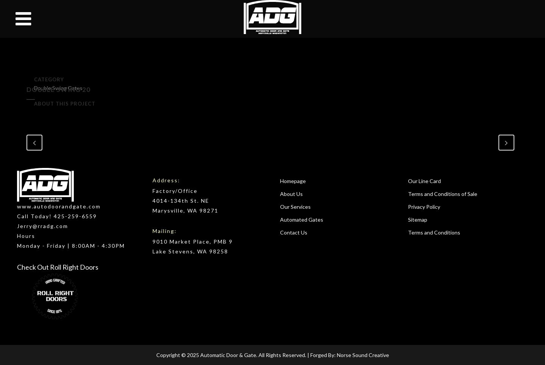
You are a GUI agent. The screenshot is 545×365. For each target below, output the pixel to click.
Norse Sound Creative (363, 355)
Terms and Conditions (434, 232)
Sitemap (417, 219)
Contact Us (293, 232)
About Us (291, 194)
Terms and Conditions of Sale (442, 194)
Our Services (295, 206)
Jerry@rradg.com (42, 226)
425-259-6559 (75, 216)
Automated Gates (301, 219)
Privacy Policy (424, 206)
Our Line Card (424, 181)
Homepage (293, 181)
